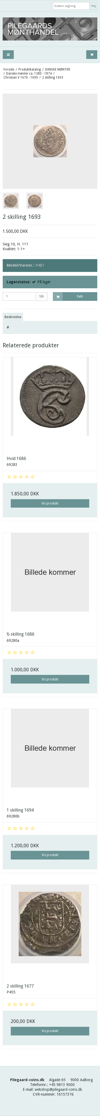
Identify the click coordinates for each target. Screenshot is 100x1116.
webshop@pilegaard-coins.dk (58, 1089)
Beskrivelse (13, 317)
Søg (93, 6)
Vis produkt (50, 503)
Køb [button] (68, 296)
